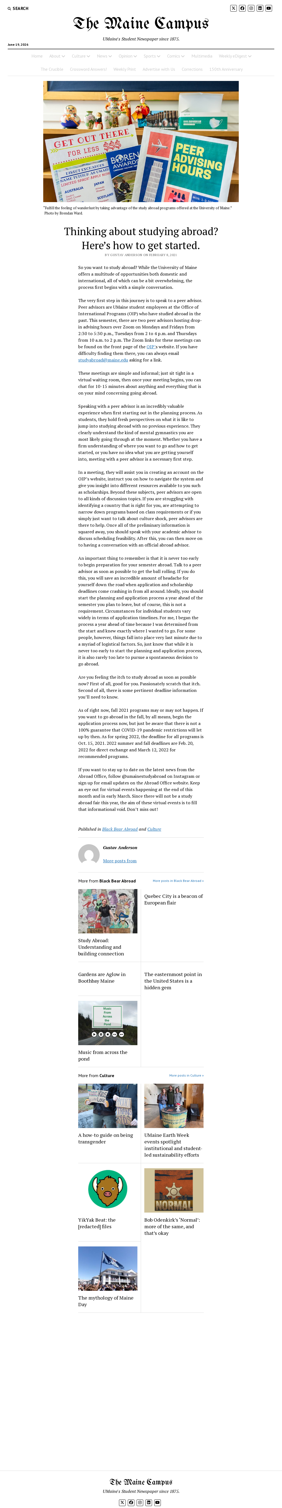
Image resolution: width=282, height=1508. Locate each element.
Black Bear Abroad (120, 829)
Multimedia (201, 56)
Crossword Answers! (88, 69)
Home (37, 56)
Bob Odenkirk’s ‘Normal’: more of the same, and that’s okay (172, 1226)
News (102, 56)
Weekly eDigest (233, 56)
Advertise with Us (159, 69)
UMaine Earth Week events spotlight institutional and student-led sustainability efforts (173, 1145)
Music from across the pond (103, 1055)
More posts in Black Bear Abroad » (178, 881)
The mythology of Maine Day (106, 1301)
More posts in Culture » (186, 1075)
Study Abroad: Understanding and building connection (101, 947)
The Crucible (51, 69)
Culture (79, 56)
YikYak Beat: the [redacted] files (97, 1223)
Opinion (125, 56)
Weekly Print (124, 69)
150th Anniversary (226, 69)
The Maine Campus (141, 24)
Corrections (192, 69)
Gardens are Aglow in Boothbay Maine (102, 977)
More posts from (120, 861)
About (55, 56)
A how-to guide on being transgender (105, 1138)
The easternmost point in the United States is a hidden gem (173, 981)
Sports (150, 56)
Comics (173, 56)
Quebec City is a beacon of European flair (173, 899)
